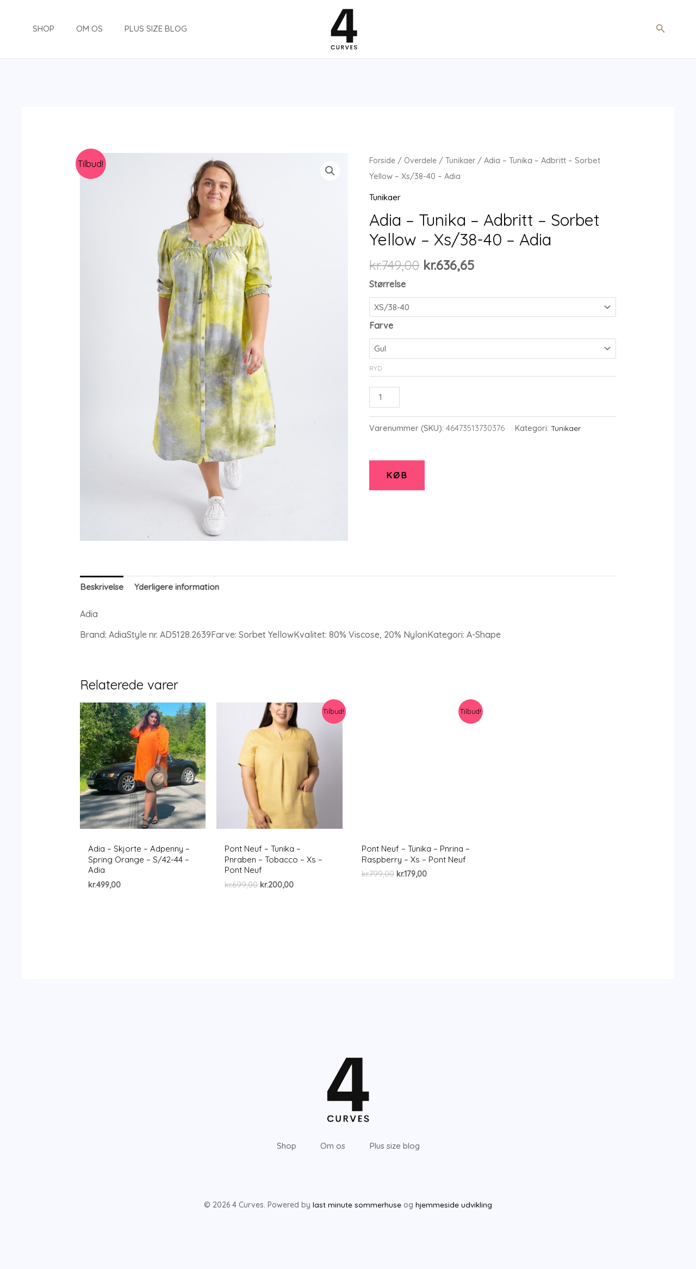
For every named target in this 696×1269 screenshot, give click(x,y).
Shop (33, 28)
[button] (661, 29)
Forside (383, 160)
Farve (381, 324)
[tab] (103, 588)
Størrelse (387, 284)
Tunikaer (465, 160)
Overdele (423, 160)
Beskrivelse (103, 587)
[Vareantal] (385, 396)
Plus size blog (134, 28)
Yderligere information (181, 587)
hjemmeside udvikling (454, 1222)
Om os (73, 28)
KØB (397, 475)
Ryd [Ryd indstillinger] (375, 366)
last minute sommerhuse (356, 1222)
